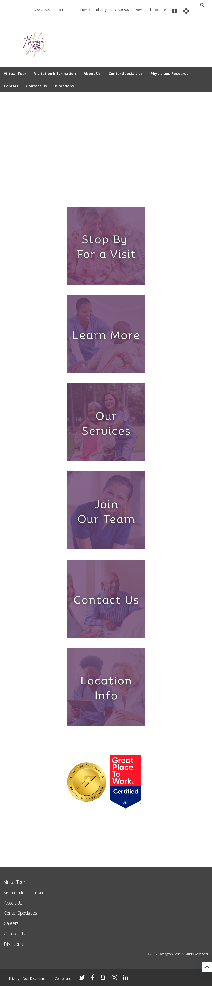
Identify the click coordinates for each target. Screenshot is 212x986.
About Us (92, 73)
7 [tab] (131, 194)
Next (204, 141)
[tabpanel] (106, 146)
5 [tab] (114, 194)
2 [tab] (89, 194)
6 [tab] (123, 194)
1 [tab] (81, 194)
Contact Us (36, 86)
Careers (11, 86)
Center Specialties (125, 73)
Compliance (63, 978)
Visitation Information (55, 73)
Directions (64, 86)
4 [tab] (106, 194)
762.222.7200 (44, 9)
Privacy (14, 978)
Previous (7, 141)
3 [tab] (98, 194)
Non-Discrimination (37, 978)
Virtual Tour (15, 73)
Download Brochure (150, 9)
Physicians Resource (170, 73)
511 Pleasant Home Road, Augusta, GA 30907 (94, 9)
